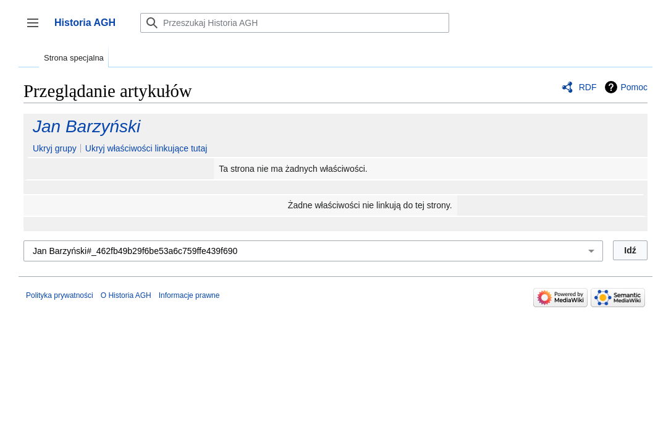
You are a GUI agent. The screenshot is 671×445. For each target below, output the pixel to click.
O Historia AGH (126, 295)
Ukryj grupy (55, 148)
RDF (588, 87)
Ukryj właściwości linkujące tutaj (146, 148)
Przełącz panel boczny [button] (37, 28)
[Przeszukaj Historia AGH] (294, 23)
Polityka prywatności (59, 295)
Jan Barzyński (86, 126)
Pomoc (634, 87)
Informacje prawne (189, 295)
